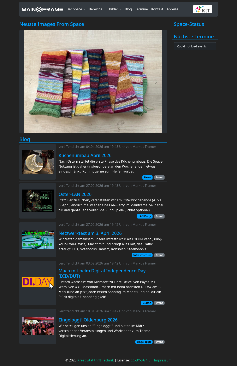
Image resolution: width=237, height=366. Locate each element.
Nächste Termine (194, 37)
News (147, 177)
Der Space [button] (74, 9)
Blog (24, 139)
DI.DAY (147, 303)
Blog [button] (128, 9)
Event (159, 177)
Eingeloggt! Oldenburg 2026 (88, 320)
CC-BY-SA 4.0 (140, 360)
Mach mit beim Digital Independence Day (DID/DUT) (102, 273)
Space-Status (189, 24)
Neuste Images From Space (51, 24)
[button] (204, 9)
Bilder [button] (114, 9)
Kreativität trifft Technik (95, 360)
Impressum (163, 360)
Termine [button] (141, 9)
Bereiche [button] (96, 9)
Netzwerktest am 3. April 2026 (90, 233)
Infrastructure (142, 255)
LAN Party (144, 216)
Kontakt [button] (157, 9)
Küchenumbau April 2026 (85, 155)
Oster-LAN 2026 (75, 194)
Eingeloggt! (144, 342)
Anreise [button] (172, 9)
